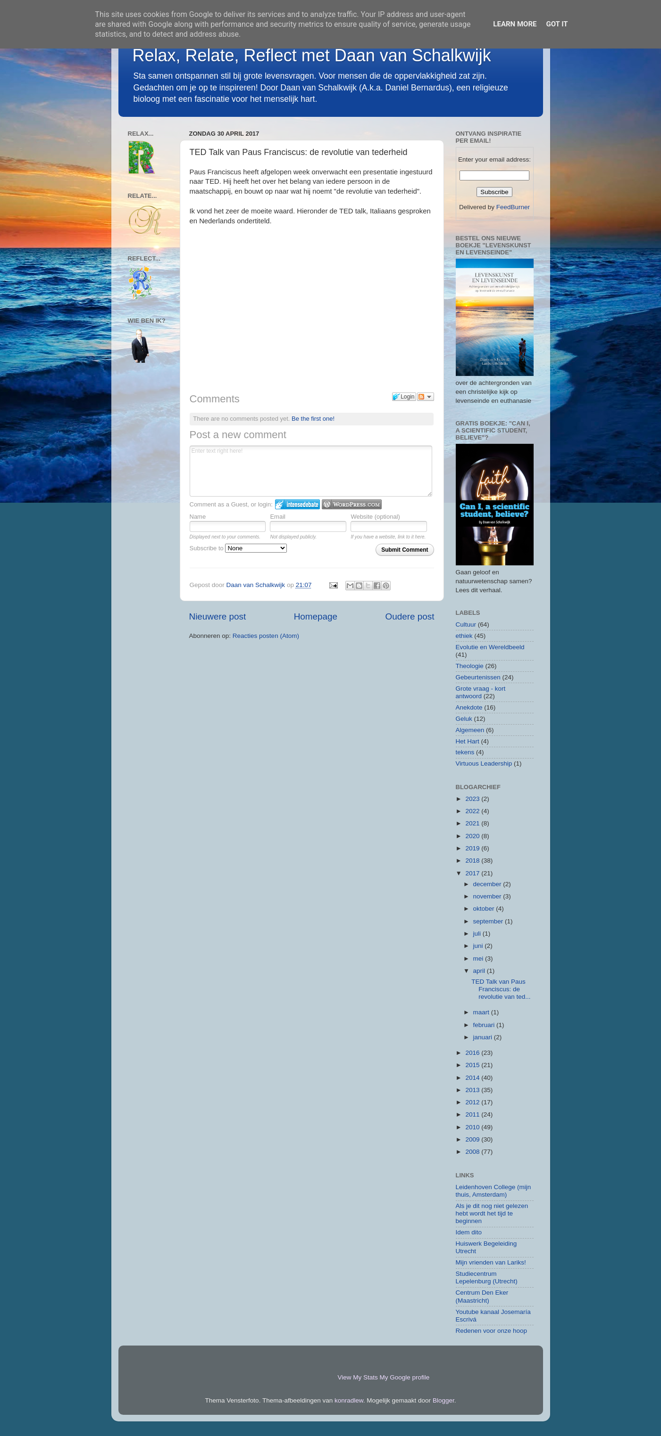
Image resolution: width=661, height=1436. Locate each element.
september (489, 921)
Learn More (514, 24)
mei (479, 958)
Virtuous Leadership (484, 763)
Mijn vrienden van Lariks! (491, 1262)
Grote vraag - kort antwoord (481, 692)
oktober (484, 908)
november (488, 896)
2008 (473, 1151)
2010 (473, 1127)
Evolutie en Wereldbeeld (490, 647)
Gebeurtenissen (478, 677)
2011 (473, 1114)
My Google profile (405, 1377)
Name (198, 516)
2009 (473, 1139)
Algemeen (470, 730)
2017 (473, 873)
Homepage (315, 616)
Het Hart (467, 741)
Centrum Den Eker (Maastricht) (482, 1296)
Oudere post (410, 616)
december (488, 884)
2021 (473, 823)
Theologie (470, 665)
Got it (557, 24)
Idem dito (469, 1232)
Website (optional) (375, 516)
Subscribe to (238, 548)
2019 (473, 848)
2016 (473, 1052)
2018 (473, 860)
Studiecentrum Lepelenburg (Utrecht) (487, 1277)
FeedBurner (513, 207)
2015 (473, 1065)
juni (479, 945)
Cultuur (466, 624)
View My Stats (358, 1377)
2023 (473, 798)
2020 (473, 836)
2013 (473, 1089)
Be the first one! (313, 418)
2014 (473, 1077)
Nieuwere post (217, 616)
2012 (473, 1102)
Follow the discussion (425, 396)
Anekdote (469, 707)
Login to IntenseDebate (297, 504)
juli (478, 933)
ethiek (464, 635)
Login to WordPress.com (352, 504)
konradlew (349, 1400)
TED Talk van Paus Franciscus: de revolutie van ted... (500, 989)
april (480, 970)
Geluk (464, 718)
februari (485, 1024)
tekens (465, 752)
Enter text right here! (311, 471)
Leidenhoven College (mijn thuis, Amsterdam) (493, 1190)
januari (483, 1037)
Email (277, 516)
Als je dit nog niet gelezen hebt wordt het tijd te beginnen (492, 1213)
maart (482, 1012)
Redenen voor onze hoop (491, 1330)
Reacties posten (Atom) (266, 635)
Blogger (443, 1400)
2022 (473, 811)
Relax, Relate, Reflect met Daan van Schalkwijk (312, 55)
